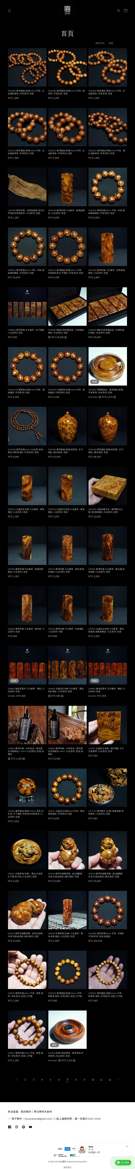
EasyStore (82, 1161)
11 (101, 1079)
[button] (9, 10)
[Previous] (16, 1079)
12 (110, 1079)
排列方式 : (100, 43)
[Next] (118, 1079)
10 (93, 1079)
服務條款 (68, 1167)
